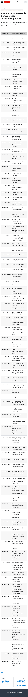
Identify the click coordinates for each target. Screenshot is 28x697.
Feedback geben (6, 673)
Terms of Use (18, 694)
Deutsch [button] (19, 1)
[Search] (25, 2)
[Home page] (2, 6)
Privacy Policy (10, 694)
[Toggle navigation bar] (2, 2)
